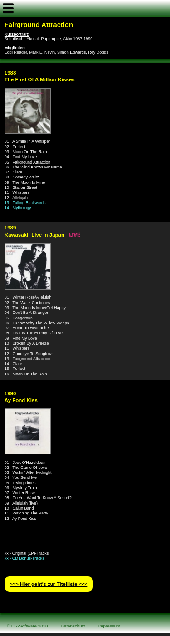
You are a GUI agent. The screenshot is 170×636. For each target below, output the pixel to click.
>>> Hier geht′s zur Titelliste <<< (48, 584)
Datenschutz (73, 625)
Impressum (109, 625)
